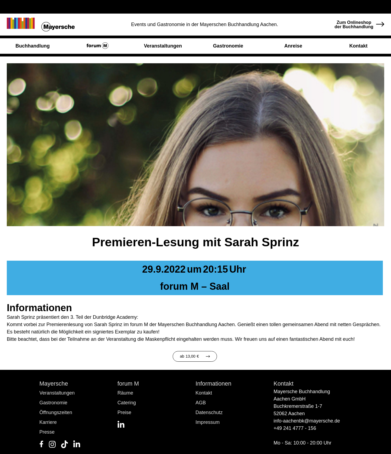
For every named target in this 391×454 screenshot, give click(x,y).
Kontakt (203, 393)
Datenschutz (209, 412)
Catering (127, 402)
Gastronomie (53, 402)
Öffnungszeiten (55, 412)
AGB (200, 402)
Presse (47, 432)
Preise (124, 412)
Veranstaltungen (57, 393)
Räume (125, 393)
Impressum (207, 422)
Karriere (48, 422)
